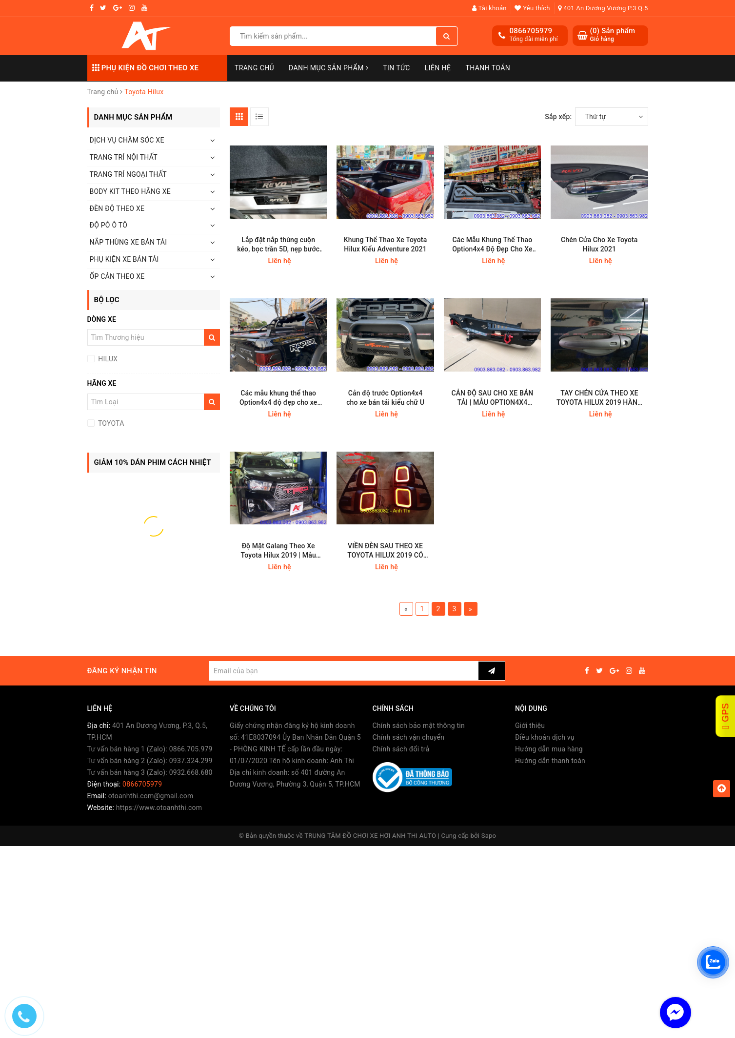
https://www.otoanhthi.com (159, 807)
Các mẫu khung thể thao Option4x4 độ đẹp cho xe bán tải (278, 398)
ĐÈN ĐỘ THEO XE (117, 208)
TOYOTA (110, 423)
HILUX (107, 359)
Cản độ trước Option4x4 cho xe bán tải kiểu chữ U (385, 397)
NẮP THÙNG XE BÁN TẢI (128, 242)
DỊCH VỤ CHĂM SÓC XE (127, 140)
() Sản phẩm (613, 34)
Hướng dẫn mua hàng (549, 749)
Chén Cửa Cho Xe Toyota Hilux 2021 (599, 244)
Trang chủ (254, 68)
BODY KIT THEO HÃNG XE (130, 191)
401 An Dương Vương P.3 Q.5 (603, 8)
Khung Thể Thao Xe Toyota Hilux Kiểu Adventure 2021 (385, 244)
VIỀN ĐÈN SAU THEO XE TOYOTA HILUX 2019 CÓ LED (385, 551)
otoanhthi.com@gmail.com (151, 796)
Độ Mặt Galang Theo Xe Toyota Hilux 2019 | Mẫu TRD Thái (278, 551)
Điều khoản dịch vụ (545, 737)
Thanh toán (487, 68)
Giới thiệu (530, 725)
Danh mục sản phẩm (328, 68)
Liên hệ (438, 68)
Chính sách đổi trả (401, 749)
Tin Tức (396, 68)
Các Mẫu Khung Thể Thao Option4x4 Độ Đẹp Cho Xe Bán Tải (492, 245)
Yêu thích (532, 8)
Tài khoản (489, 8)
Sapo (489, 835)
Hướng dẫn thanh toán (550, 761)
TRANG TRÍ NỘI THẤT (124, 157)
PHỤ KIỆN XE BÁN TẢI (124, 259)
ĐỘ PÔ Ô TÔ (109, 225)
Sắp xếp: (558, 117)
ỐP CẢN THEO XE (117, 276)
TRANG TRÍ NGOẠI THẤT (128, 174)
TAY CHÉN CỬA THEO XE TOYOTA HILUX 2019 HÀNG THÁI (599, 398)
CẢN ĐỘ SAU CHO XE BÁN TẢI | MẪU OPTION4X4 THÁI (492, 398)
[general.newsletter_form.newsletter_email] (343, 671)
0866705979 (531, 30)
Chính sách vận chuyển (409, 737)
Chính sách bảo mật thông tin (419, 725)
